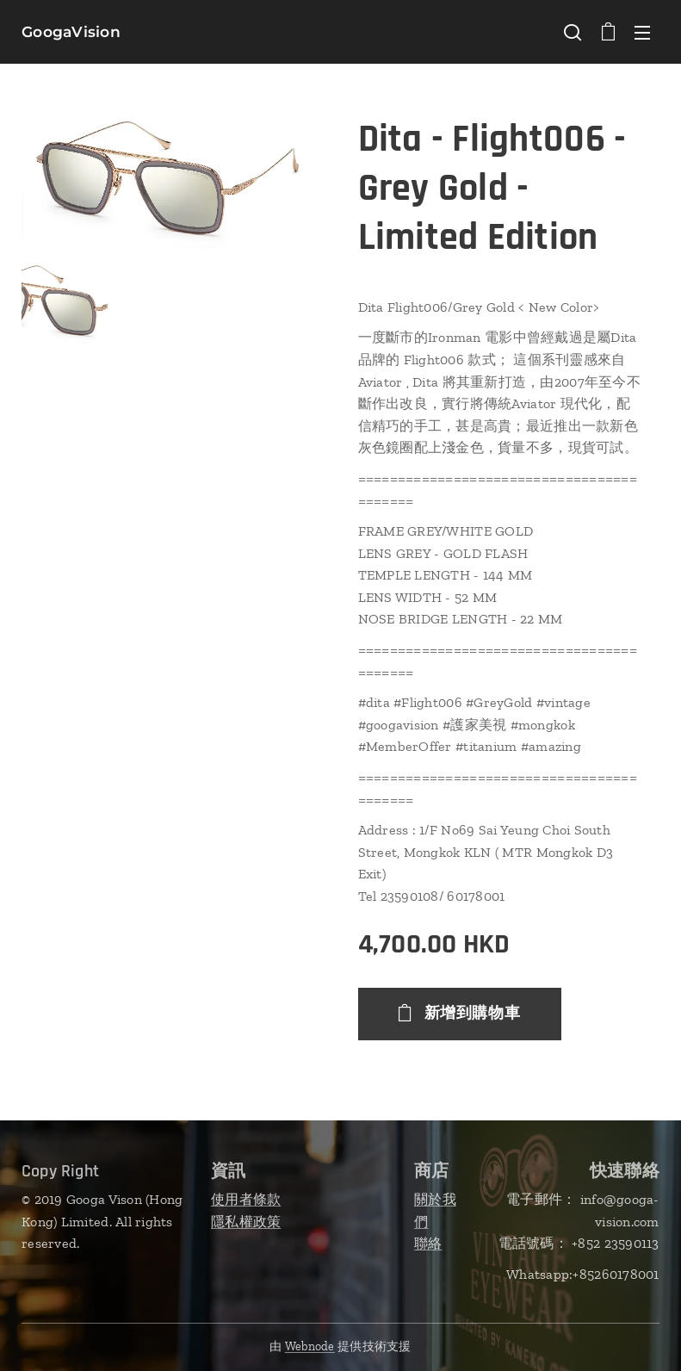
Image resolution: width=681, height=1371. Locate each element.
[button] (572, 31)
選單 (642, 33)
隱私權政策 (246, 1221)
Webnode (310, 1346)
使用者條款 (246, 1199)
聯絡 (428, 1243)
